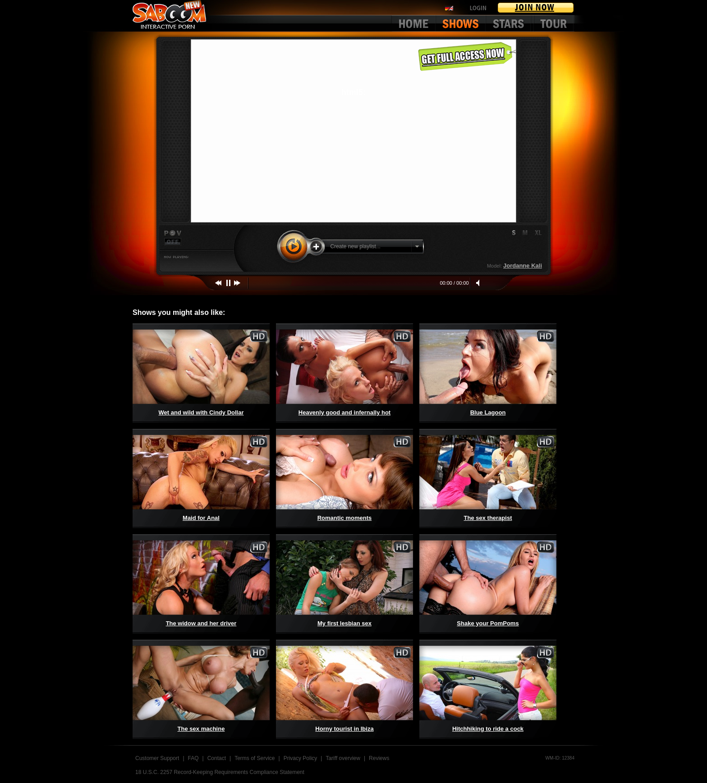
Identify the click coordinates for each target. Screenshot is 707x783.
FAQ (193, 758)
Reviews (379, 758)
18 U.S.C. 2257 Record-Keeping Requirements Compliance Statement (219, 772)
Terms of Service (254, 758)
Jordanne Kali (522, 265)
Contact (216, 758)
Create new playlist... (356, 246)
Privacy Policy (300, 758)
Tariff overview (343, 758)
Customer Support (157, 758)
